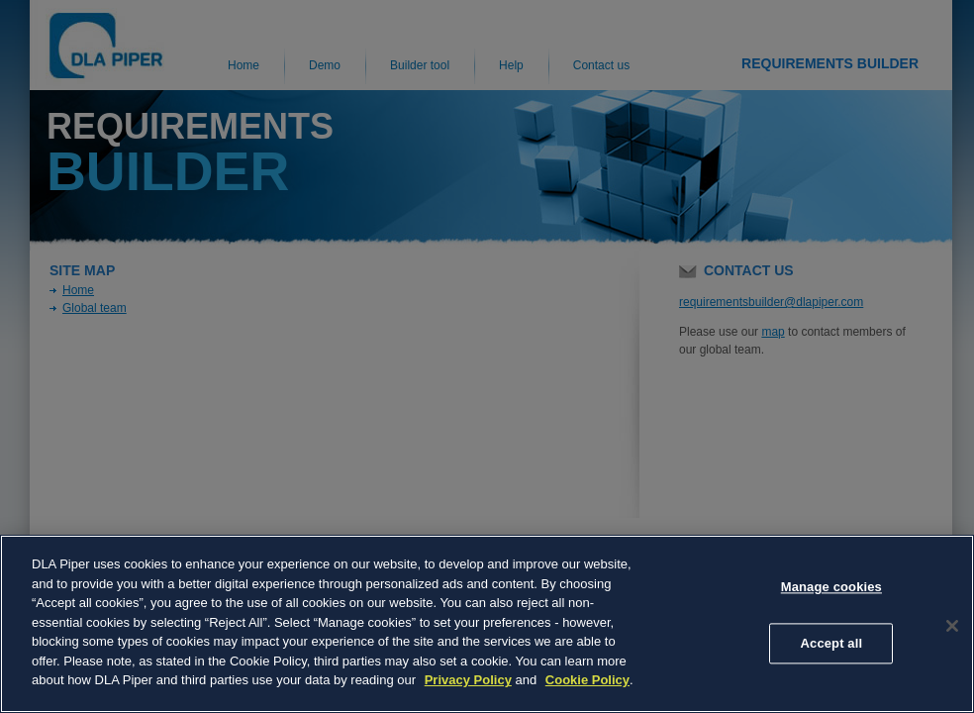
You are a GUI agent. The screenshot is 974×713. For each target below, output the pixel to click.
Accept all (832, 643)
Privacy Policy (468, 679)
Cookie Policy (587, 679)
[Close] (952, 626)
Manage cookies (831, 587)
